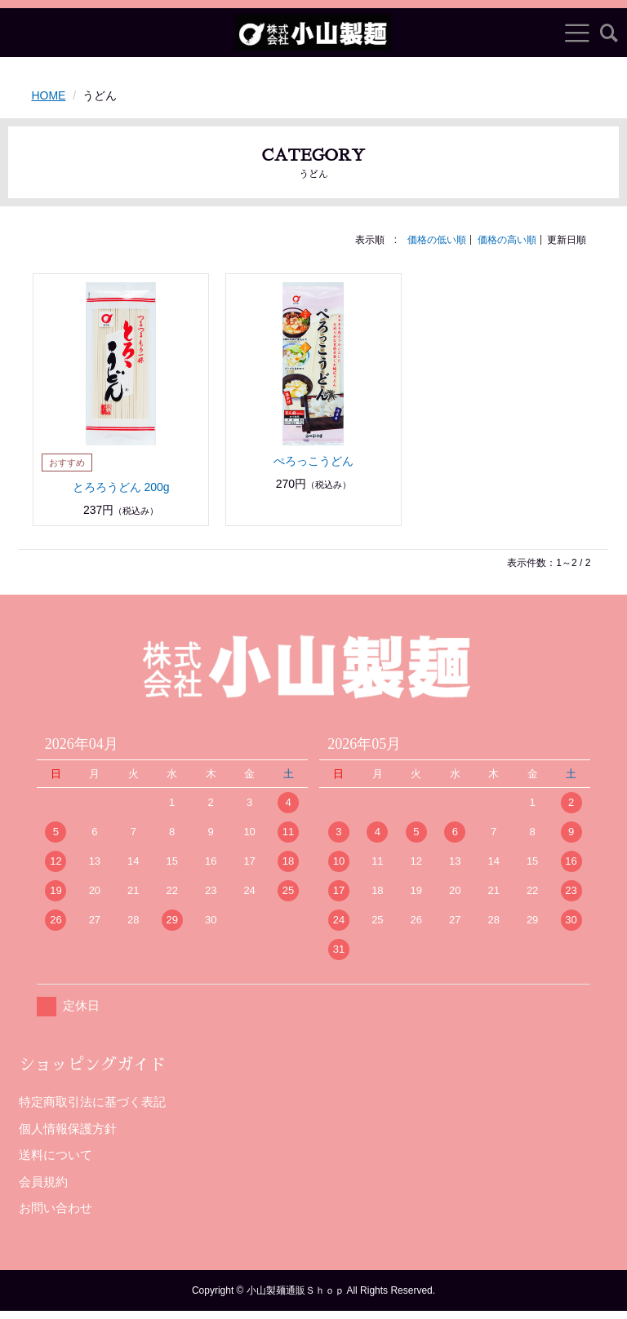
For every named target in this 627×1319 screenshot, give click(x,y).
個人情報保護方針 (68, 1128)
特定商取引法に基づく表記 (92, 1102)
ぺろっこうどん (313, 460)
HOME (48, 95)
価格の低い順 (436, 240)
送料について (55, 1155)
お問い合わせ (55, 1208)
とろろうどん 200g (121, 487)
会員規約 (43, 1181)
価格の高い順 (507, 240)
